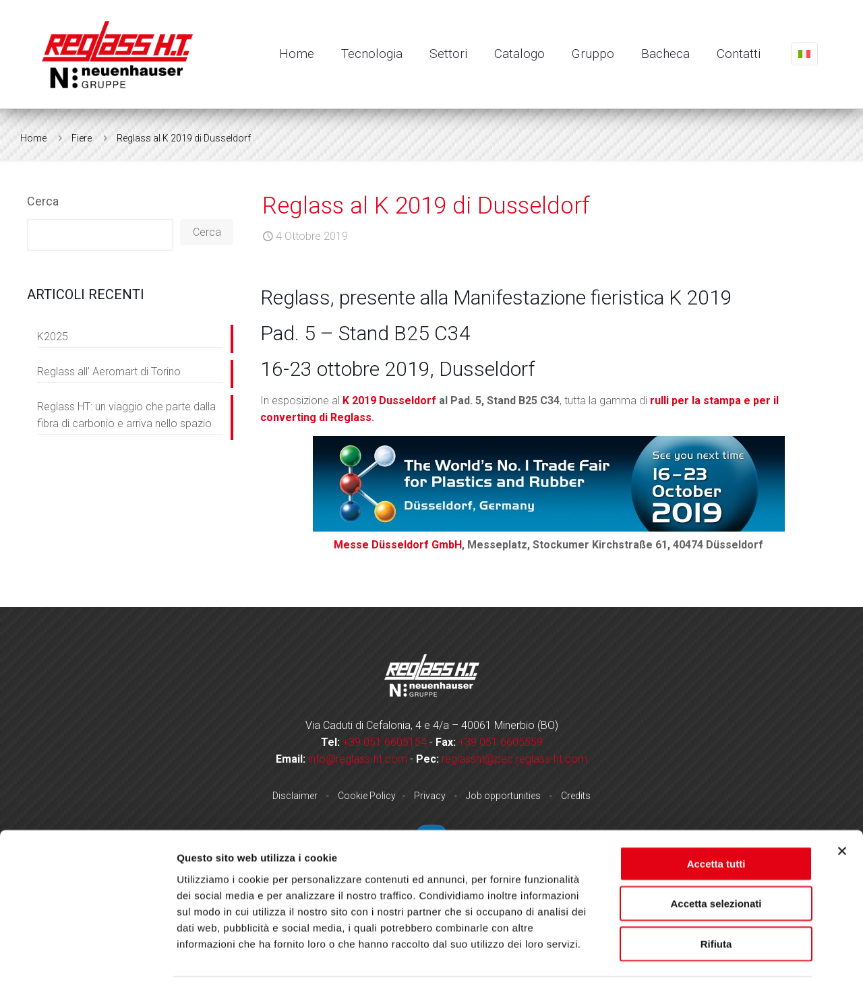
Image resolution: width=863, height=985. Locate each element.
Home (33, 138)
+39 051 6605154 (385, 742)
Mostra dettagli (709, 958)
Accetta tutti (716, 818)
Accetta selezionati (715, 858)
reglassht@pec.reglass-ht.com (514, 759)
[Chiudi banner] (842, 806)
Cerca (43, 201)
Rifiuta (716, 898)
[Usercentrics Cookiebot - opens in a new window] (87, 959)
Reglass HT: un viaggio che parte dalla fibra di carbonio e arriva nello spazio (127, 415)
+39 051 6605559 (500, 742)
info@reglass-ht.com (357, 759)
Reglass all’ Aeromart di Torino (109, 371)
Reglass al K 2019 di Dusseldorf (184, 138)
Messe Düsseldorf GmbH (398, 544)
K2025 (52, 336)
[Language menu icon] (804, 53)
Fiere (81, 138)
